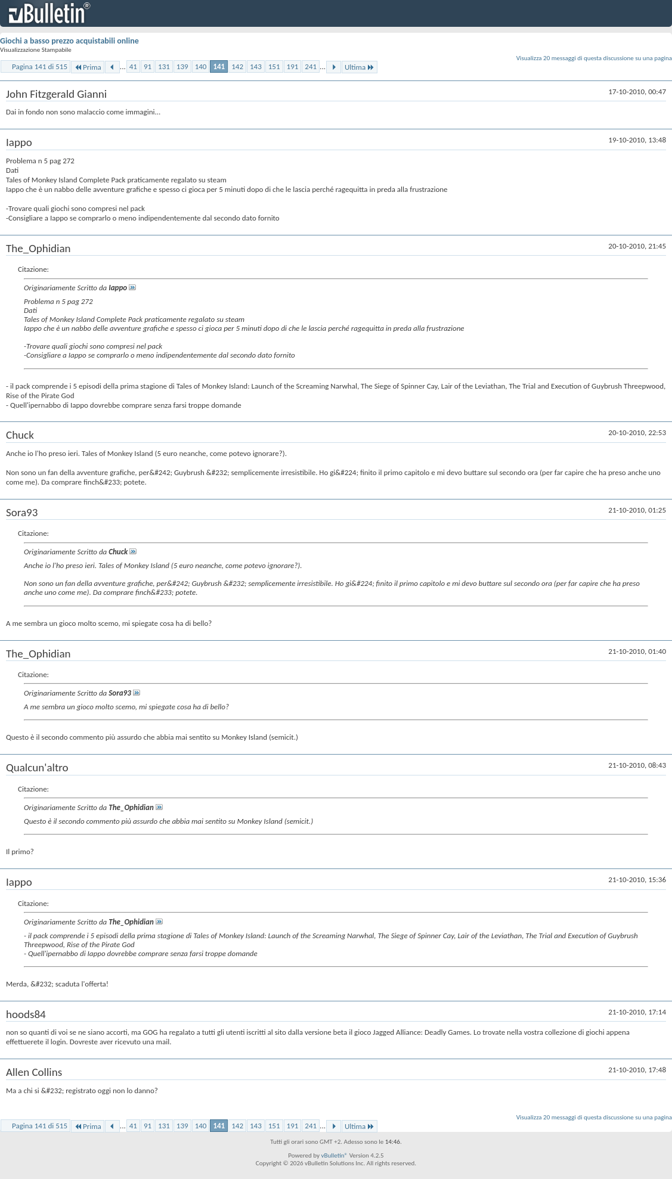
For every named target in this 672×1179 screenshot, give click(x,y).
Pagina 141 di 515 (39, 66)
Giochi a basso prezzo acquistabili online (69, 41)
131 (164, 66)
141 (219, 66)
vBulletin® (334, 1155)
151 (274, 66)
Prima (87, 67)
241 (311, 66)
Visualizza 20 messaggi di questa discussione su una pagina (594, 58)
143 (256, 66)
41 (133, 66)
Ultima (359, 67)
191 (293, 66)
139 (182, 66)
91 (147, 66)
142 (237, 66)
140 (201, 66)
